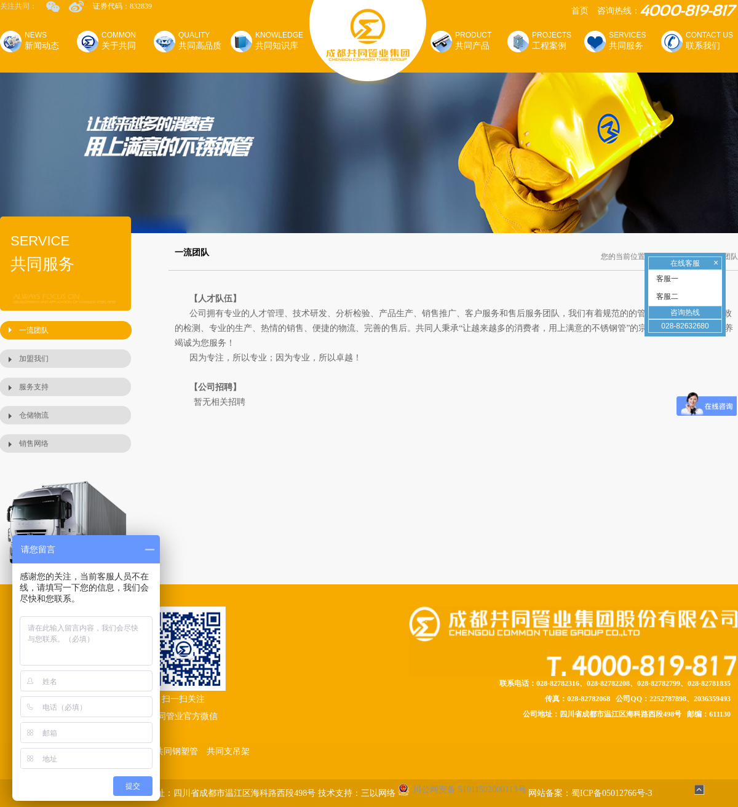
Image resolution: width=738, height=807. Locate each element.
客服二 (666, 296)
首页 (580, 10)
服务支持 (35, 387)
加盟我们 (34, 358)
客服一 (666, 278)
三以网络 (378, 793)
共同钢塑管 (176, 751)
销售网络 (34, 443)
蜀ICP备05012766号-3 (611, 793)
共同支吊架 (228, 751)
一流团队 (34, 330)
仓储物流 (34, 415)
